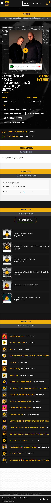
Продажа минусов (36, 494)
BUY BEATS (15, 494)
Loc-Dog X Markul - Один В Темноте (27, 297)
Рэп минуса (6, 494)
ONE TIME (24, 362)
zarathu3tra (23, 349)
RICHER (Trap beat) (17, 336)
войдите (24, 192)
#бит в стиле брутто (13, 118)
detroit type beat (17, 343)
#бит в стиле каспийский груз (17, 109)
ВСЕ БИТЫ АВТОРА (25, 220)
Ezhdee (33, 336)
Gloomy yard (15, 454)
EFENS (32, 343)
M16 (11, 349)
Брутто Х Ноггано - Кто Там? (24, 259)
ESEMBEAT (40, 382)
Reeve (41, 395)
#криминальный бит (13, 113)
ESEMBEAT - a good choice (21, 382)
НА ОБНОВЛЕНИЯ (17, 136)
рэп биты (26, 14)
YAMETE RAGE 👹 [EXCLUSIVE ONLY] (23, 447)
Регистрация (36, 3)
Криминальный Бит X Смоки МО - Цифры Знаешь (32, 246)
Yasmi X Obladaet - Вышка (23, 234)
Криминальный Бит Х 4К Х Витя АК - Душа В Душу (32, 272)
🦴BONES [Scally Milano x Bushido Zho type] (28, 388)
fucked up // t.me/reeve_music (22, 395)
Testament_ (15, 369)
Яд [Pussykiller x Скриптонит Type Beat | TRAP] (30, 434)
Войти (26, 3)
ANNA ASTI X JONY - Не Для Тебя (26, 285)
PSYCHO (13, 362)
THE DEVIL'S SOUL (16, 414)
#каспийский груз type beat (16, 122)
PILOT (37, 440)
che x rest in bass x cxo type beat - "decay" (28, 427)
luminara (30, 454)
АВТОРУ (18, 132)
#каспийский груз (36, 113)
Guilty (7, 92)
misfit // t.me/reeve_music (20, 401)
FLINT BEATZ (29, 369)
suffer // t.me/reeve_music (20, 408)
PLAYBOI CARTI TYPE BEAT (20, 440)
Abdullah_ (14, 375)
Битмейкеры (25, 494)
